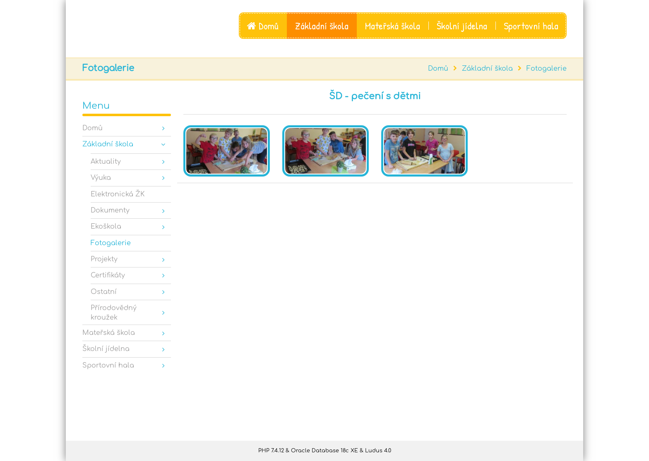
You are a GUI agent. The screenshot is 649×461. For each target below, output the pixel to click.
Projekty (104, 259)
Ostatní (104, 292)
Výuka (101, 178)
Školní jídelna (461, 25)
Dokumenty (110, 210)
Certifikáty (108, 275)
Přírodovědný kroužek (114, 312)
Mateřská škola (392, 25)
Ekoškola (106, 226)
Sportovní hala (531, 25)
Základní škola (322, 25)
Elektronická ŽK (117, 194)
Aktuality (106, 161)
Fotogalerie (546, 68)
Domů (263, 25)
